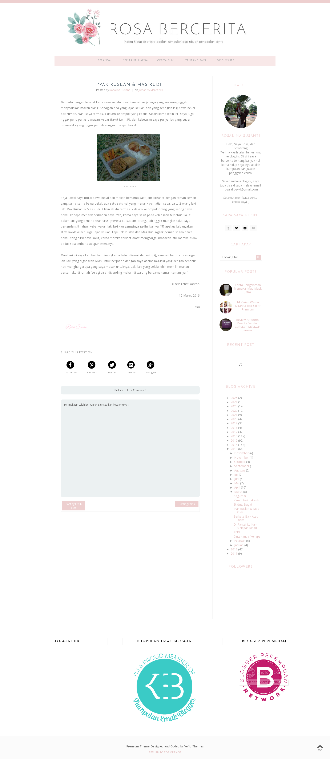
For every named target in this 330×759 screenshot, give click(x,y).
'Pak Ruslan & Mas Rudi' (246, 510)
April (237, 487)
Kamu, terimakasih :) (248, 500)
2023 (234, 406)
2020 (234, 419)
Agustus (240, 470)
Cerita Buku (166, 60)
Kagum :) (240, 496)
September (242, 466)
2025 (234, 398)
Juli (236, 475)
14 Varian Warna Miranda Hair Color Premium (248, 305)
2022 (234, 411)
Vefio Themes (194, 746)
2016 (234, 436)
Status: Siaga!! (243, 504)
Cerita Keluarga (135, 60)
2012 (234, 549)
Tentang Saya (196, 60)
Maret (238, 492)
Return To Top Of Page (165, 752)
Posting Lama (187, 504)
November (242, 457)
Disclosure (225, 60)
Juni (237, 479)
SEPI (237, 532)
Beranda (104, 60)
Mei (237, 483)
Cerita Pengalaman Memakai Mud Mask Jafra (248, 288)
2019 (234, 423)
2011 (234, 553)
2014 (234, 445)
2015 (234, 440)
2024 (234, 402)
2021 (234, 415)
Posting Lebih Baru (74, 505)
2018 (234, 428)
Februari (240, 541)
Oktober (240, 462)
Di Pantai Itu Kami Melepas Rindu (246, 526)
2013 (234, 449)
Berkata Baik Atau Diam (246, 518)
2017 (234, 432)
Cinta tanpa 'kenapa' (247, 536)
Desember (241, 453)
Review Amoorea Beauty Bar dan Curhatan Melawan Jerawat (248, 325)
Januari (239, 545)
